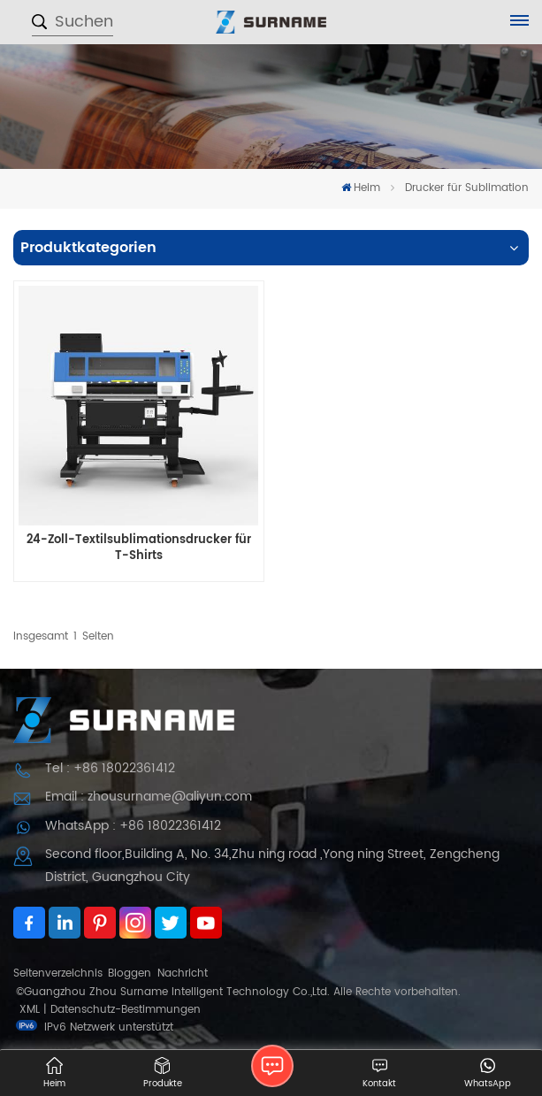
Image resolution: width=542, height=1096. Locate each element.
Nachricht (182, 973)
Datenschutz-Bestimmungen (125, 1009)
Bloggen (129, 973)
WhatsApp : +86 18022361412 (133, 826)
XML (29, 1009)
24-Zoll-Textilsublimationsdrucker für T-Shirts (139, 548)
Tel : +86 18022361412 (110, 768)
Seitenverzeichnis (58, 973)
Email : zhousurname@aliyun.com (148, 796)
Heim (360, 188)
